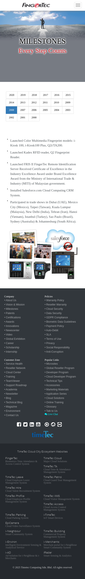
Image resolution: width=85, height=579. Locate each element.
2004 (56, 109)
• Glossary (50, 406)
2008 (11, 109)
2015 (68, 94)
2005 (45, 109)
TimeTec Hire (13, 488)
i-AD (8, 552)
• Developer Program (57, 372)
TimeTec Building (54, 531)
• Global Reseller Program (59, 368)
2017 (45, 94)
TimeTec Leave (14, 477)
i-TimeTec (49, 515)
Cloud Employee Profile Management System (17, 500)
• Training (9, 376)
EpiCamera (12, 523)
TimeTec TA (50, 466)
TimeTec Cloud (53, 458)
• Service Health (13, 363)
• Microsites (51, 363)
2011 (45, 102)
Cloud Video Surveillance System (22, 526)
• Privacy (50, 343)
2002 (11, 117)
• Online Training (54, 402)
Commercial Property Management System (55, 535)
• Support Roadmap (15, 385)
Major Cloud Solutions (55, 461)
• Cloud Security (54, 308)
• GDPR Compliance (56, 317)
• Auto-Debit (51, 330)
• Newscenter (11, 330)
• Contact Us (11, 415)
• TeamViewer (12, 380)
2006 (34, 109)
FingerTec (11, 458)
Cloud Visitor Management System (62, 499)
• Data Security (53, 313)
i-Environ (11, 542)
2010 (56, 102)
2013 (22, 102)
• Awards (9, 321)
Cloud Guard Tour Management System (60, 481)
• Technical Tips (53, 380)
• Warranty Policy (54, 300)
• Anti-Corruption (54, 351)
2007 (22, 109)
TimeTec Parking (15, 515)
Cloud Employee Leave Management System (17, 481)
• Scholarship (11, 347)
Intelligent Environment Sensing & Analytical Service (23, 546)
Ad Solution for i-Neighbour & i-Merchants (22, 557)
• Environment (12, 410)
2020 (11, 94)
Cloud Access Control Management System (55, 508)
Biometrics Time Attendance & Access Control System (21, 462)
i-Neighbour (13, 531)
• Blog (7, 398)
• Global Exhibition (14, 338)
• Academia (10, 389)
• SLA (48, 334)
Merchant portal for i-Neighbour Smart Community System (60, 546)
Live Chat (51, 414)
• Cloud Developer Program (60, 376)
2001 (22, 117)
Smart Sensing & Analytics (57, 555)
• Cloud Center (12, 372)
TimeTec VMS (52, 496)
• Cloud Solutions (54, 398)
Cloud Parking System (16, 517)
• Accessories (52, 385)
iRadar (48, 552)
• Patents (9, 313)
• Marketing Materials (57, 389)
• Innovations (11, 326)
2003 (67, 109)
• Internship (10, 351)
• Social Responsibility (57, 347)
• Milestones (11, 308)
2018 (34, 94)
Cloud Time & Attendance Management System (57, 471)
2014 (11, 102)
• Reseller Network (14, 368)
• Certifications (12, 317)
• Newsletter (11, 393)
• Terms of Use (53, 338)
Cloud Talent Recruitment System (22, 490)
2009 (67, 102)
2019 (23, 94)
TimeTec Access (53, 504)
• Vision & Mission (14, 304)
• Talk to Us (51, 410)
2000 (34, 117)
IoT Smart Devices (53, 517)
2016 (56, 94)
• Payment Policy (54, 326)
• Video (8, 334)
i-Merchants (51, 542)
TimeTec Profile (14, 496)
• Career (9, 343)
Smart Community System (18, 534)
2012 (34, 102)
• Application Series (56, 393)
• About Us (10, 300)
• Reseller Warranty (56, 304)
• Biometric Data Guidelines (60, 321)
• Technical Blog (13, 402)
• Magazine (10, 406)
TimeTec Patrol (53, 477)
